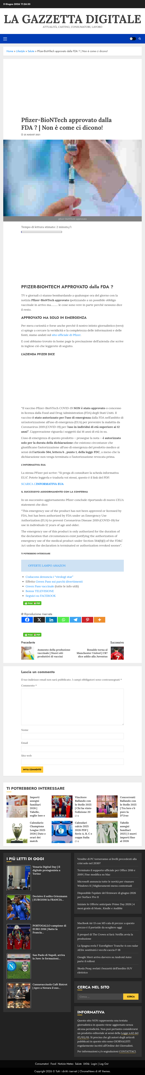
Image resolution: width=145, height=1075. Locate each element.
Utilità (86, 1064)
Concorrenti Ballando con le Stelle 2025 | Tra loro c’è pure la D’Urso (128, 806)
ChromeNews (87, 1071)
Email (24, 742)
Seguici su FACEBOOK (41, 596)
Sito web (26, 755)
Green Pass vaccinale (40, 586)
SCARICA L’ (42, 484)
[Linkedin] (51, 620)
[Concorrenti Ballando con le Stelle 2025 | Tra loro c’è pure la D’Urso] (107, 806)
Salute (31, 51)
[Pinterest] (87, 620)
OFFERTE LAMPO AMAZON (47, 565)
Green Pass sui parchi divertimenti (59, 581)
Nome (24, 730)
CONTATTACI (127, 1051)
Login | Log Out (99, 1064)
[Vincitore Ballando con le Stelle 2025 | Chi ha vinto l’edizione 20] (62, 806)
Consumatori (42, 1064)
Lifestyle (20, 51)
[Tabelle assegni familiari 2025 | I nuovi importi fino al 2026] (107, 832)
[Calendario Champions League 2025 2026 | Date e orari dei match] (17, 832)
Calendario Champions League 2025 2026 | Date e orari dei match (38, 832)
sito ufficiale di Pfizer (66, 335)
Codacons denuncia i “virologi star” (49, 577)
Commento (29, 685)
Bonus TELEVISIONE (40, 591)
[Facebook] (27, 620)
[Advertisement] (72, 83)
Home (10, 51)
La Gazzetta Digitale (72, 18)
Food (53, 1064)
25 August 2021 (32, 135)
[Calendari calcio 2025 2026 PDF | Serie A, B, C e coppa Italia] (62, 832)
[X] (39, 620)
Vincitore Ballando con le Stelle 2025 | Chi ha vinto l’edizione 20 (83, 805)
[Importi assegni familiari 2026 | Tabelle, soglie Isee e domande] (17, 806)
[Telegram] (75, 620)
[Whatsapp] (63, 620)
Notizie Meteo (65, 1064)
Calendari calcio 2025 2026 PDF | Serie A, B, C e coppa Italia (83, 830)
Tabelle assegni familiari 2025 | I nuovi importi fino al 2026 (128, 832)
